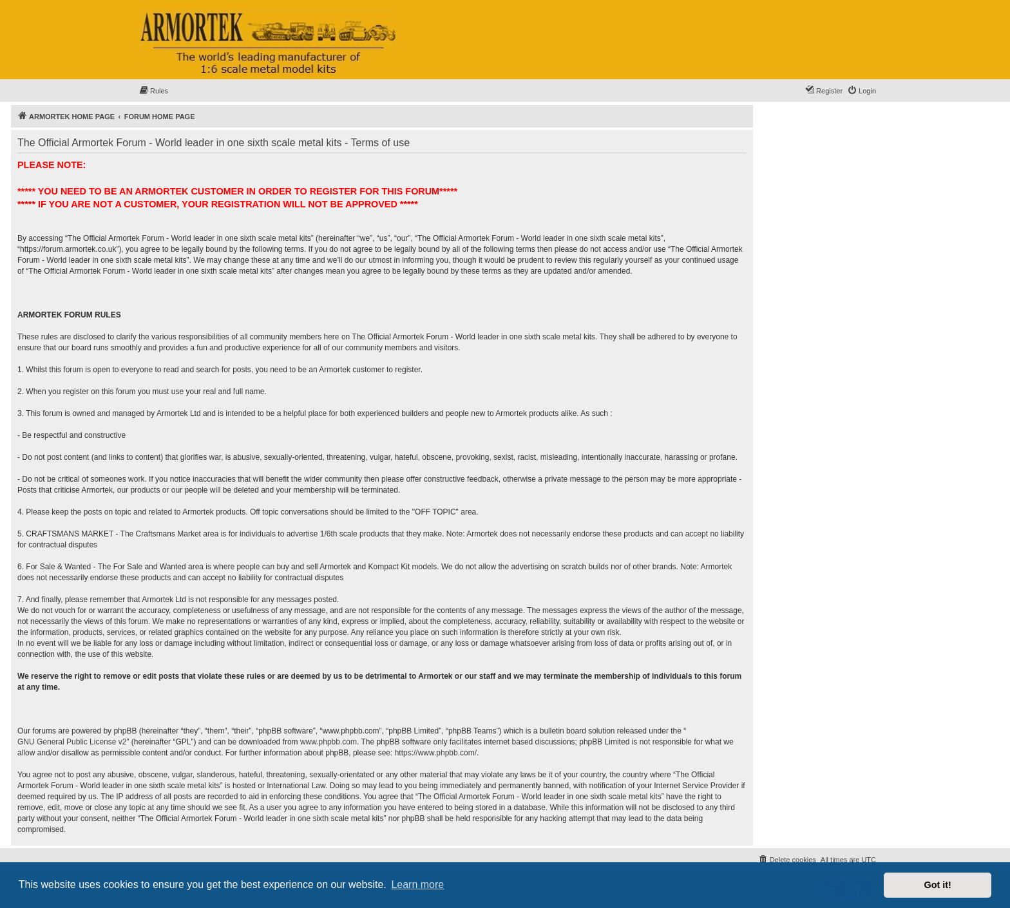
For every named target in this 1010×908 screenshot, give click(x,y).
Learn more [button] (417, 884)
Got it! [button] (937, 885)
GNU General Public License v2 (71, 741)
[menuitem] (153, 91)
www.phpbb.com (328, 741)
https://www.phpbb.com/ (436, 752)
